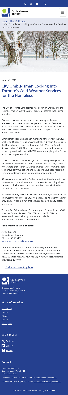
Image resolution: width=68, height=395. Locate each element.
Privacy (5, 316)
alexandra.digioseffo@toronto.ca (17, 241)
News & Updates (18, 21)
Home (4, 21)
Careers (5, 319)
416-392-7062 (14, 368)
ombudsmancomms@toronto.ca (47, 381)
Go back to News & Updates (17, 267)
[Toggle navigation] (62, 12)
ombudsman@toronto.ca (46, 377)
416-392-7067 (11, 373)
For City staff (14, 323)
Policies (5, 312)
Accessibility (7, 308)
